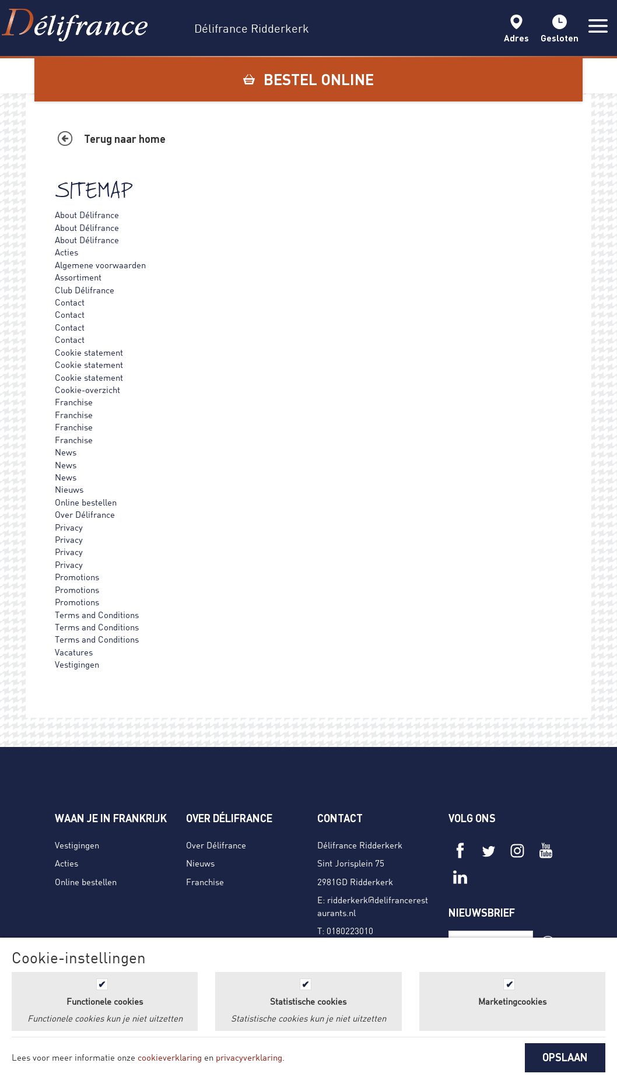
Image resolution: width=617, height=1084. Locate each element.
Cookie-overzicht (87, 389)
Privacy (69, 527)
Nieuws (69, 489)
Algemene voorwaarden (100, 264)
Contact (70, 302)
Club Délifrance (84, 290)
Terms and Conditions (97, 614)
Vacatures (74, 652)
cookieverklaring (170, 1057)
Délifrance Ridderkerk (359, 845)
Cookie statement (89, 352)
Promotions (77, 576)
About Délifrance (87, 214)
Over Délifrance (85, 514)
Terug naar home (125, 138)
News (65, 452)
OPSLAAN (565, 1057)
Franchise (74, 402)
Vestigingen (77, 664)
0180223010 (350, 930)
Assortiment (78, 277)
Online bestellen (86, 502)
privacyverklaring (249, 1057)
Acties (66, 252)
